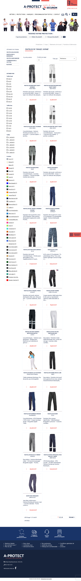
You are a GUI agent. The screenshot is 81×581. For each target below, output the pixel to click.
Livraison (62, 546)
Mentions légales (10, 543)
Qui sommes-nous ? (10, 545)
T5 (10, 120)
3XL (10, 96)
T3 (10, 115)
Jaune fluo (12, 195)
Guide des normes (47, 545)
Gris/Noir (12, 201)
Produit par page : (42, 57)
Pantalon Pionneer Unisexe (32, 413)
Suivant (72, 517)
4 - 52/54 (11, 147)
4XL (10, 99)
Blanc (11, 165)
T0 (10, 108)
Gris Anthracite (14, 216)
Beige (11, 162)
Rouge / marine (14, 280)
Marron (11, 180)
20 (39, 60)
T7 (9, 125)
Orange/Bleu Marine (14, 219)
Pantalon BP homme (52, 290)
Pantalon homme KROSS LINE (52, 372)
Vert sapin (12, 237)
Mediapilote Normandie (46, 578)
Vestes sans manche (13, 58)
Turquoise (12, 228)
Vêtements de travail (13, 49)
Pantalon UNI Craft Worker (32, 126)
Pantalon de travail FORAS (32, 290)
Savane (11, 256)
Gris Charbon (13, 265)
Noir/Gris (12, 189)
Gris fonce (12, 268)
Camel (11, 174)
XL (10, 91)
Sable (11, 207)
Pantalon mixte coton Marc (32, 372)
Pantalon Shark (53, 413)
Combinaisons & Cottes (11, 61)
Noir (11, 171)
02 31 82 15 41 (72, 8)
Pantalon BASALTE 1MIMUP (32, 454)
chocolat (12, 231)
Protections (21, 14)
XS (9, 81)
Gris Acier (12, 259)
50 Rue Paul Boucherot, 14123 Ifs (13, 562)
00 (9, 131)
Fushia (11, 222)
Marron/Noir (13, 204)
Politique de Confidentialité (49, 546)
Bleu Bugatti (13, 183)
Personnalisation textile (43, 14)
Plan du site (8, 546)
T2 (10, 113)
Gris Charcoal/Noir (14, 246)
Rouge (11, 168)
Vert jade (12, 274)
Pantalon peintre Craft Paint (52, 126)
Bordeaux (12, 234)
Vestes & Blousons (13, 52)
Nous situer (26, 543)
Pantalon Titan (53, 249)
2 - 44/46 (11, 142)
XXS (10, 79)
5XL (10, 101)
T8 (9, 128)
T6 (10, 123)
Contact (57, 14)
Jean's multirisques (32, 495)
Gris (11, 159)
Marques (30, 14)
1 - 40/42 (11, 140)
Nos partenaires (46, 543)
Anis (11, 225)
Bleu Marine (13, 198)
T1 (10, 110)
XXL (10, 94)
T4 (10, 118)
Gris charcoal (13, 253)
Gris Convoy (13, 250)
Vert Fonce (12, 262)
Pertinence (67, 59)
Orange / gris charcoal (14, 277)
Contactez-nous (28, 545)
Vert (11, 177)
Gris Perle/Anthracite (14, 210)
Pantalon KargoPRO (32, 167)
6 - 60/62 (11, 152)
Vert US (11, 186)
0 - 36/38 (11, 137)
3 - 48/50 (11, 145)
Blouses (9, 64)
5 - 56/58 (11, 150)
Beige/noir (12, 243)
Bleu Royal (12, 240)
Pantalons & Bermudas (10, 55)
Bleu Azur (12, 213)
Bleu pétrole (13, 271)
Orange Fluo (13, 192)
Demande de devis (28, 546)
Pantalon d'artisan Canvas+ (32, 249)
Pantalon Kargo (52, 167)
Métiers (12, 14)
